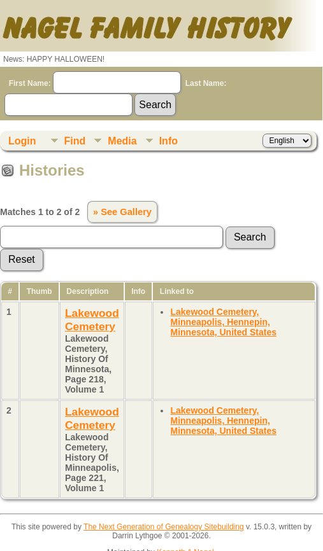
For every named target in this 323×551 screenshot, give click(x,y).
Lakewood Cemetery (92, 320)
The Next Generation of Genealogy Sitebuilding (163, 526)
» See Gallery (122, 212)
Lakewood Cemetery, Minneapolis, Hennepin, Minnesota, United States (223, 322)
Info (168, 141)
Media (122, 141)
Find (75, 141)
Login (22, 141)
